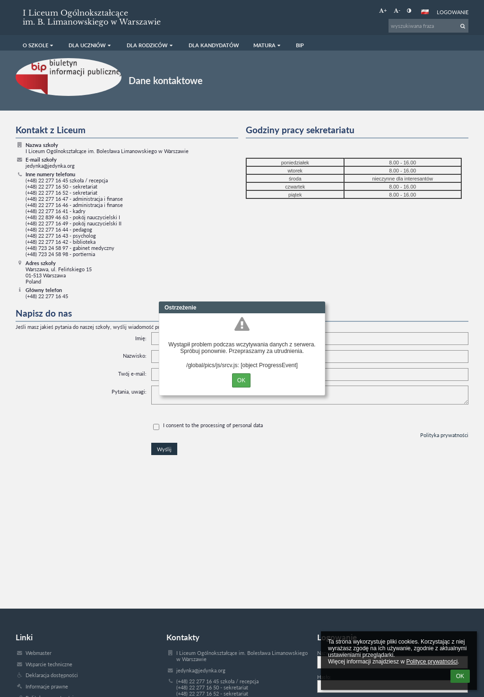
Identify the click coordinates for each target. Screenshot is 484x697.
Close (318, 307)
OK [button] (460, 676)
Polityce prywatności (432, 661)
